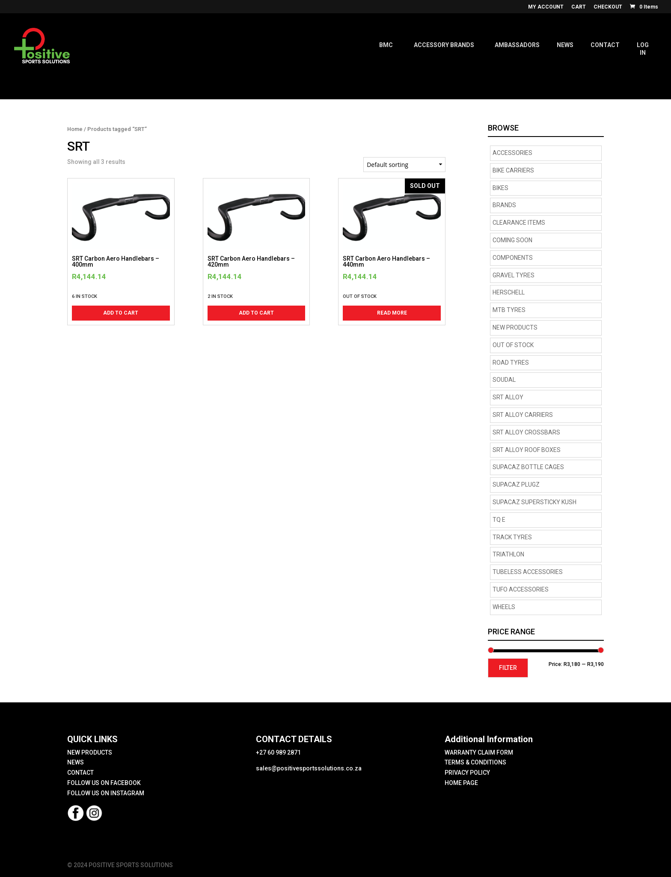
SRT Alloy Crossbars (526, 432)
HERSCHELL (509, 292)
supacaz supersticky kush (534, 502)
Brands (504, 205)
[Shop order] (404, 164)
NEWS (75, 762)
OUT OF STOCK (513, 345)
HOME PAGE (461, 782)
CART (578, 7)
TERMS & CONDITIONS (475, 762)
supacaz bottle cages (528, 467)
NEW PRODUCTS (515, 327)
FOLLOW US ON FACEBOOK (104, 782)
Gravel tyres (513, 275)
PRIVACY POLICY (467, 772)
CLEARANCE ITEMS (519, 222)
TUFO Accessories (521, 589)
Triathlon (508, 554)
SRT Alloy (508, 397)
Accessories (512, 152)
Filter (508, 667)
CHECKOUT (608, 7)
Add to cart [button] (120, 313)
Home (75, 129)
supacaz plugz (516, 484)
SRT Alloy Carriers (523, 414)
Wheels (504, 606)
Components (513, 257)
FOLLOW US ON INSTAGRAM (105, 793)
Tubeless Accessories (528, 571)
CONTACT (80, 772)
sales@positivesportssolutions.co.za (309, 768)
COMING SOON (512, 240)
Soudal (504, 379)
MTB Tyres (509, 309)
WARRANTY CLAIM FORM (479, 752)
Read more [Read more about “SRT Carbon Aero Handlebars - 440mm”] (392, 313)
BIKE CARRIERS (513, 170)
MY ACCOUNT (546, 7)
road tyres (511, 362)
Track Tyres (512, 537)
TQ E (499, 519)
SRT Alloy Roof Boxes (527, 449)
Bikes (500, 187)
